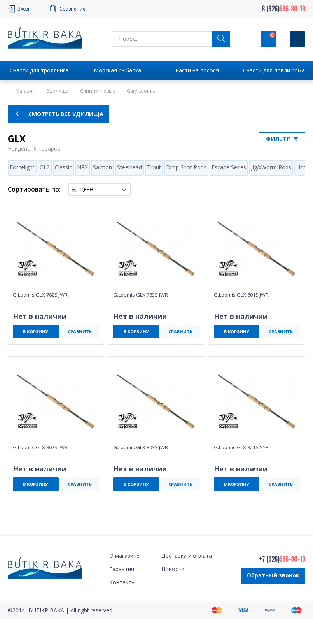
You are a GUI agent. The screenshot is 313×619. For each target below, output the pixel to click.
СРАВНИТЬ (80, 331)
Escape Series (229, 167)
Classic (63, 167)
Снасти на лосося (195, 70)
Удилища (57, 91)
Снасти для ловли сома (274, 70)
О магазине (124, 555)
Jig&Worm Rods (271, 167)
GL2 (45, 167)
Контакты (122, 582)
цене (86, 189)
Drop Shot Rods (186, 167)
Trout (154, 167)
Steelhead (129, 167)
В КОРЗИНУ (35, 331)
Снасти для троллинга (39, 70)
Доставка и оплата (186, 555)
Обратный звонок (273, 575)
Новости (172, 569)
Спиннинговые (97, 91)
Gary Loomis (141, 91)
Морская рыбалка (117, 70)
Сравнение (72, 8)
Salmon (102, 167)
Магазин (25, 91)
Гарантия (121, 569)
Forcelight (22, 167)
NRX (82, 167)
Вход (23, 8)
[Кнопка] (297, 39)
